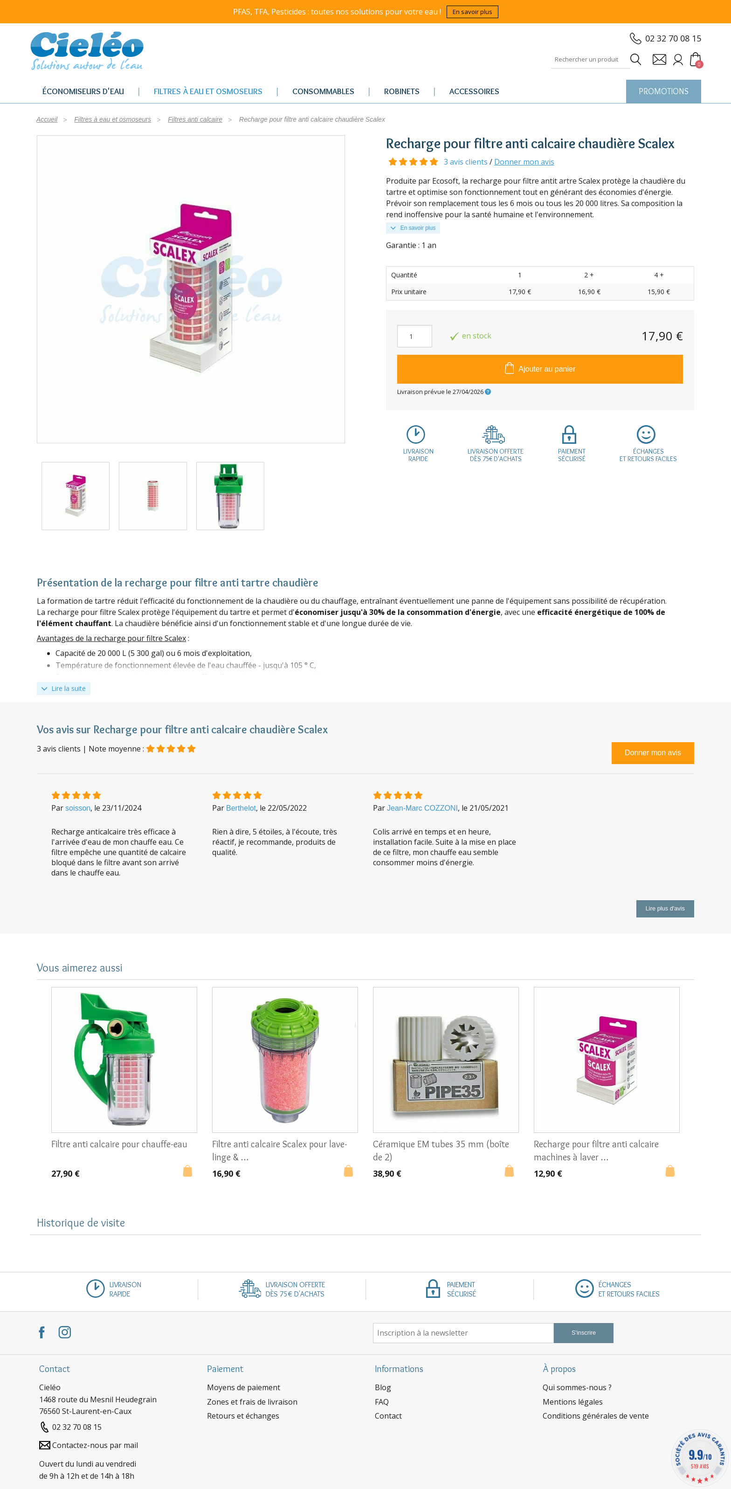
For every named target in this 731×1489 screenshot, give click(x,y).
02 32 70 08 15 (673, 38)
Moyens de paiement (243, 1387)
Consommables (323, 91)
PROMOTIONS (664, 91)
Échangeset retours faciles (648, 455)
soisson (77, 808)
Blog (383, 1387)
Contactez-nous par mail (95, 1445)
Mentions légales (573, 1402)
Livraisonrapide (418, 455)
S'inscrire (584, 1332)
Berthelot (241, 808)
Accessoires (474, 91)
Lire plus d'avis (665, 908)
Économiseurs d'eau (83, 91)
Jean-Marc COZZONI (422, 808)
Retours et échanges (243, 1416)
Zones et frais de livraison (252, 1402)
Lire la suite (63, 688)
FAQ (382, 1402)
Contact (388, 1416)
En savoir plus (472, 11)
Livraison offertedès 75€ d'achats (496, 455)
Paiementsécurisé (572, 455)
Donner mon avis (524, 162)
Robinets (402, 91)
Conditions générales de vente (596, 1416)
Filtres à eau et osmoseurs (208, 91)
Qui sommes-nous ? (577, 1387)
